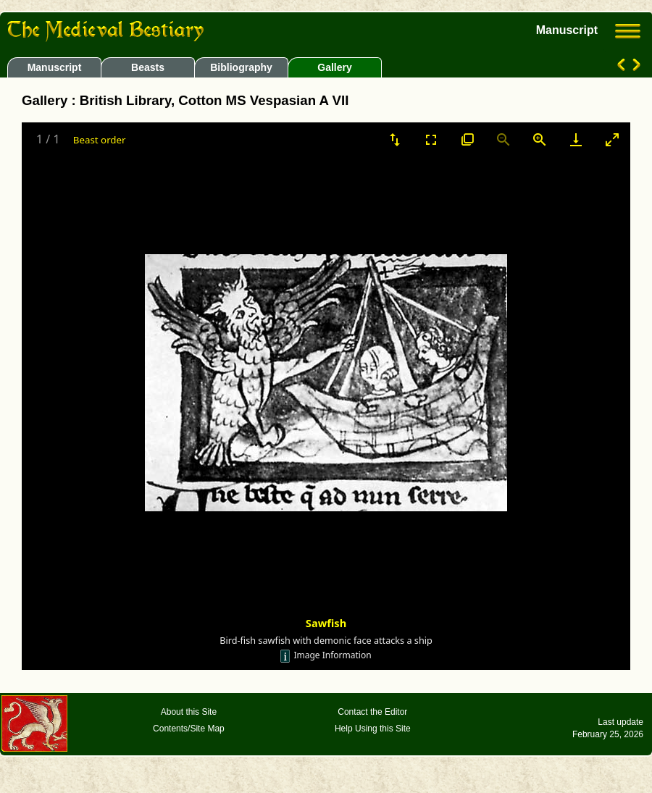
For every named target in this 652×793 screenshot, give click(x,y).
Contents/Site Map (189, 728)
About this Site (189, 712)
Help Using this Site (373, 728)
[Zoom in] (540, 139)
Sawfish (326, 623)
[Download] (576, 139)
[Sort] (395, 139)
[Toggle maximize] (612, 139)
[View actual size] (467, 139)
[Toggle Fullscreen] (431, 139)
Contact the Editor (372, 712)
